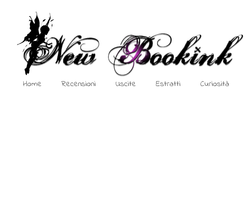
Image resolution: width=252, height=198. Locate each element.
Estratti (168, 84)
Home (32, 84)
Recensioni (78, 84)
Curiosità (214, 84)
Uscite (126, 84)
